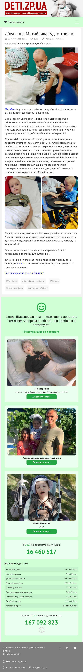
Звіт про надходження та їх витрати (25, 273)
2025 (28, 544)
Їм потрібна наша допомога (41, 332)
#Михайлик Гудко (14, 288)
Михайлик (10, 109)
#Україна (54, 281)
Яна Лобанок (52, 39)
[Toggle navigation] (77, 22)
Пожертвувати (14, 22)
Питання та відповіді (14, 661)
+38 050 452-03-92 (14, 667)
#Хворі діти (11, 281)
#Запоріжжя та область (33, 281)
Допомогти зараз (41, 396)
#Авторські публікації (38, 288)
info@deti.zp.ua (38, 667)
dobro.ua (21, 263)
